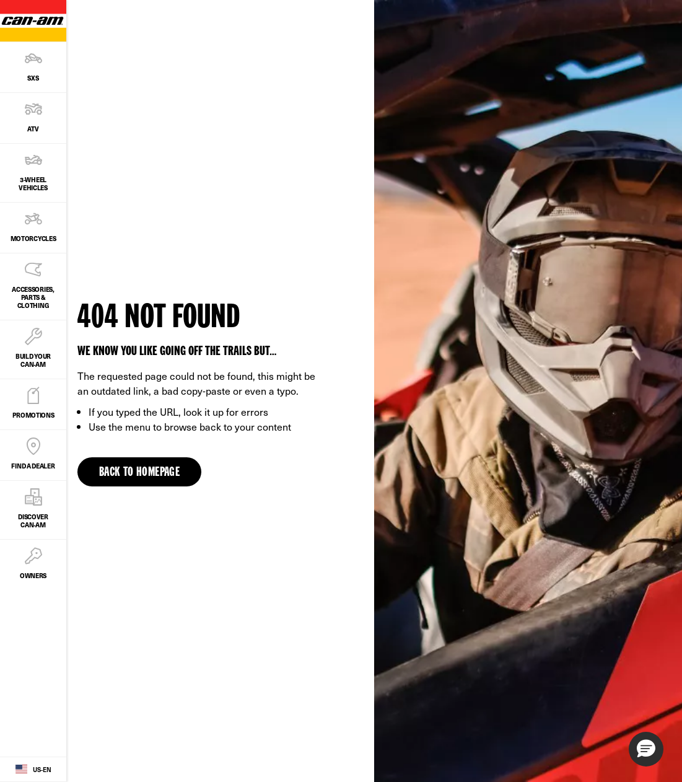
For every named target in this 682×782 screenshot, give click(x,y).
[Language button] (33, 769)
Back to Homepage (139, 473)
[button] (646, 749)
